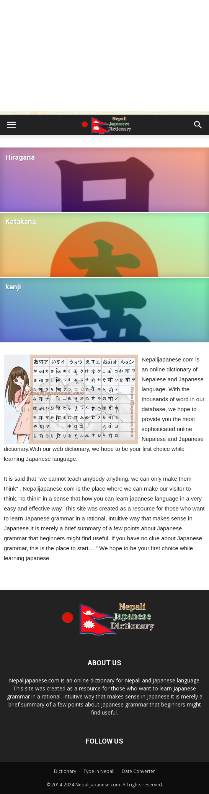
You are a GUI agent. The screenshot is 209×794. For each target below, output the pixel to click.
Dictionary (65, 771)
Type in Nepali (98, 771)
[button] (198, 125)
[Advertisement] (104, 57)
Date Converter (138, 771)
